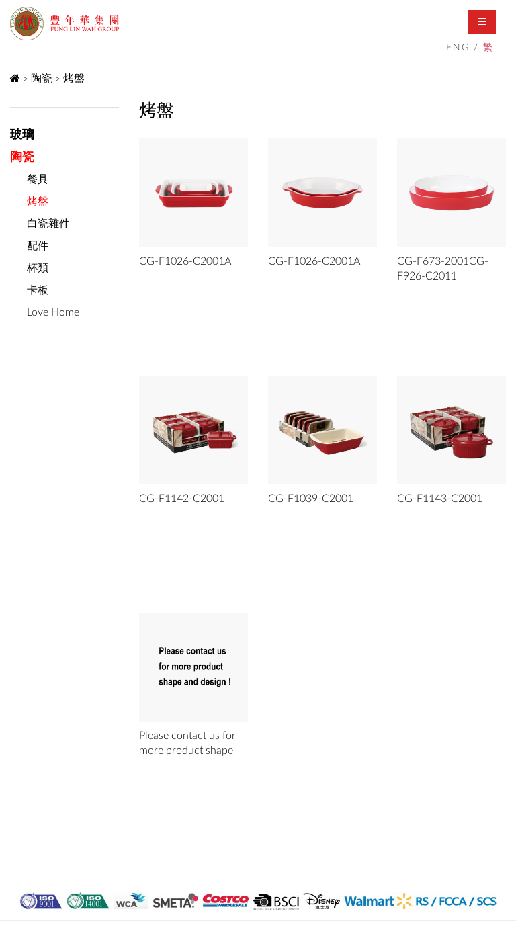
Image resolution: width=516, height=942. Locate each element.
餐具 (37, 179)
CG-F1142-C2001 (181, 498)
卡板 (37, 290)
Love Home (53, 312)
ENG (458, 47)
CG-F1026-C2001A (185, 261)
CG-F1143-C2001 (439, 498)
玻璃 (22, 135)
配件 (37, 246)
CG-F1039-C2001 (310, 498)
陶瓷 (41, 78)
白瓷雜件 (48, 223)
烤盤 (74, 78)
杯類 (37, 268)
